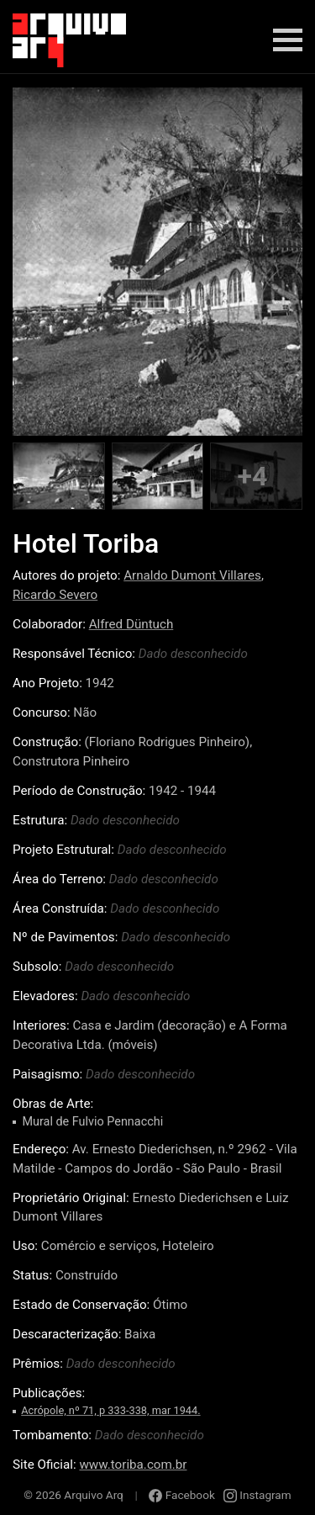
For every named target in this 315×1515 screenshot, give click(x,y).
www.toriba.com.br (132, 1464)
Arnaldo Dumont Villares (192, 575)
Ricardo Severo (55, 594)
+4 (252, 476)
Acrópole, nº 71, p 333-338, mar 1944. (110, 1410)
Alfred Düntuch (131, 624)
